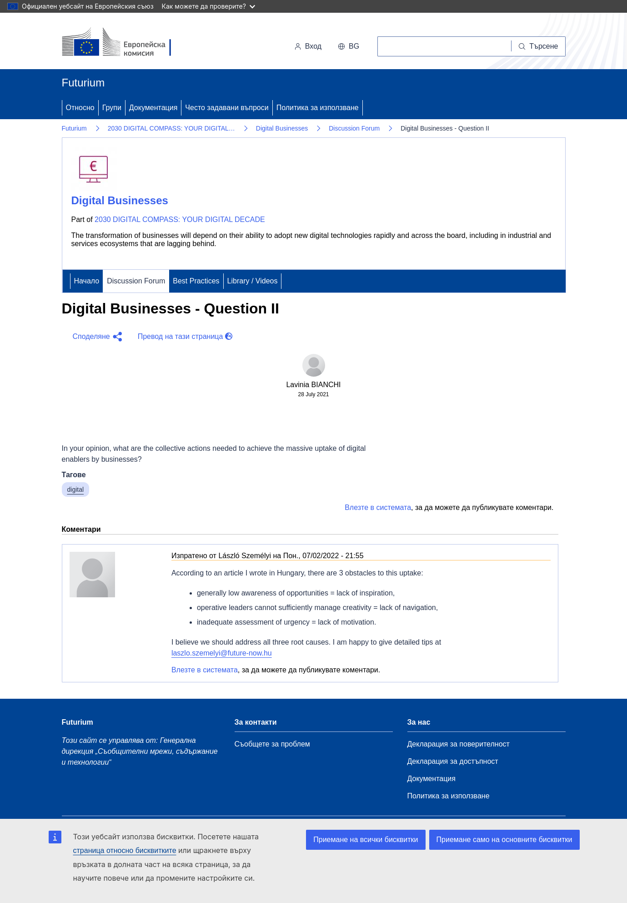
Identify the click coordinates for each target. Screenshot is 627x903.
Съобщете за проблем (272, 744)
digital (75, 489)
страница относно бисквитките (124, 850)
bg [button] (348, 46)
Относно (80, 107)
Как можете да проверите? (208, 6)
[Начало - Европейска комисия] (124, 42)
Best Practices (196, 281)
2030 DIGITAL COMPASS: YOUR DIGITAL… (171, 128)
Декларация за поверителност (458, 744)
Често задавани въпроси (226, 107)
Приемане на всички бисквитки (365, 839)
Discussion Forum (354, 128)
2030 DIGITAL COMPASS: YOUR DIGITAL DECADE (180, 219)
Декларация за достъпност (452, 761)
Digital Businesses (282, 128)
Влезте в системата (378, 507)
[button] (96, 337)
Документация (153, 107)
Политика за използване (317, 107)
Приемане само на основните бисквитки (504, 839)
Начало (87, 281)
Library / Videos (252, 281)
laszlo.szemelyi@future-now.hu (221, 653)
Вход (307, 46)
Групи (111, 107)
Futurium (83, 82)
